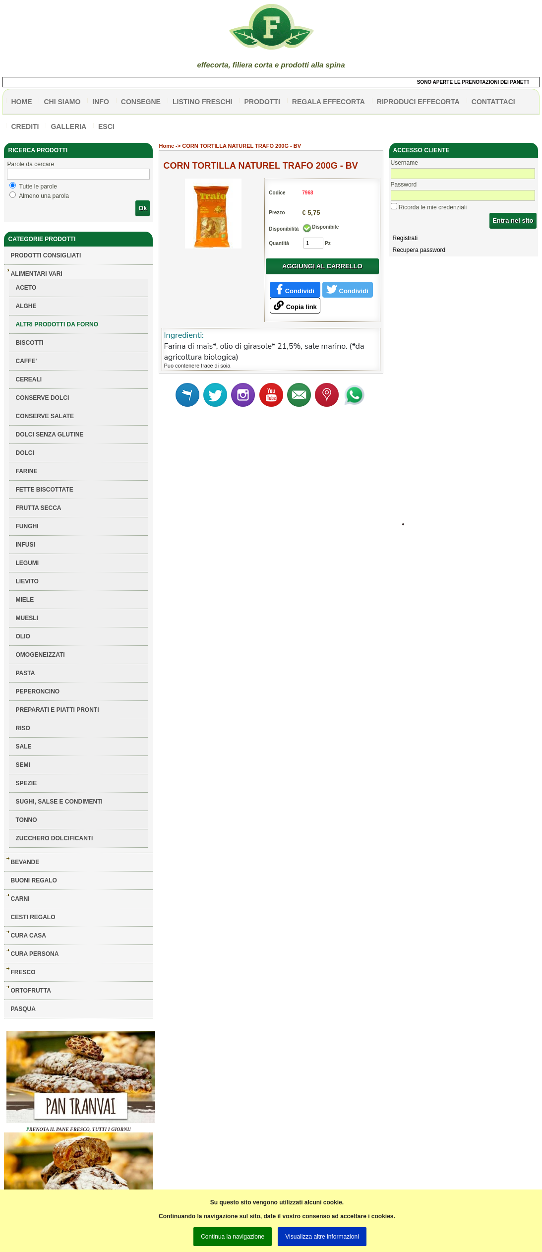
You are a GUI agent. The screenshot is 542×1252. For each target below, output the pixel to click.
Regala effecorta (328, 102)
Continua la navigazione (232, 1236)
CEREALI (28, 379)
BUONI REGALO (33, 880)
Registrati (405, 238)
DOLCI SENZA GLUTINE (49, 434)
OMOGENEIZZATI (39, 654)
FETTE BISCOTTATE (44, 489)
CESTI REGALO (32, 917)
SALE (23, 746)
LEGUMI (27, 563)
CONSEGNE (141, 102)
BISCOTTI (29, 342)
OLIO (22, 636)
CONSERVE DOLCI (42, 397)
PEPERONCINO (37, 691)
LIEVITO (26, 581)
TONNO (26, 819)
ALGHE (25, 306)
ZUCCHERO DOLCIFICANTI (54, 838)
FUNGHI (26, 526)
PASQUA (22, 1008)
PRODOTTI (262, 102)
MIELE (24, 599)
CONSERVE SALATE (44, 416)
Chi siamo (62, 102)
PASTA (25, 673)
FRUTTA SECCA (38, 507)
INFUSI (25, 544)
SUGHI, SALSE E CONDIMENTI (58, 801)
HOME (21, 102)
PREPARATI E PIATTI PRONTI (57, 709)
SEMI (22, 764)
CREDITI (25, 126)
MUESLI (26, 618)
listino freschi (203, 102)
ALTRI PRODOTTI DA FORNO (56, 324)
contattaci (493, 102)
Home (166, 146)
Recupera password (419, 250)
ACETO (25, 287)
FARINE (26, 471)
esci (106, 126)
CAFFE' (26, 361)
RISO (22, 728)
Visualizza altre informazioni (322, 1236)
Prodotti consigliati (45, 255)
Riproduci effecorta (418, 102)
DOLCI (24, 452)
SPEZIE (26, 783)
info (100, 102)
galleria (68, 126)
